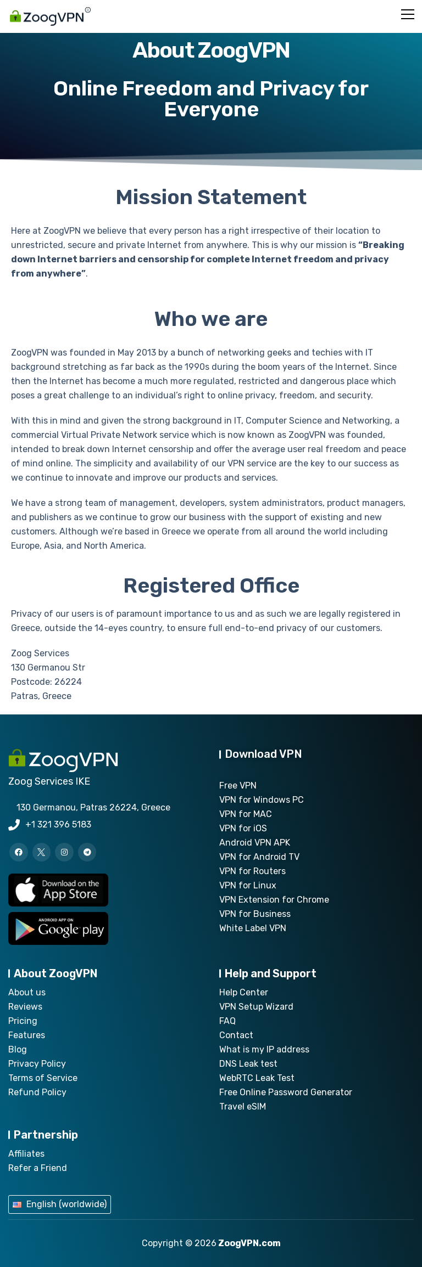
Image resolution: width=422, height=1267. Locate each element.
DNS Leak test (248, 1063)
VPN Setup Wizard (256, 1006)
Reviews (25, 1006)
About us (27, 992)
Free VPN (238, 785)
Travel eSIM (242, 1106)
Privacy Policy (37, 1063)
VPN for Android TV (259, 857)
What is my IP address (264, 1049)
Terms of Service (42, 1078)
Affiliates (26, 1153)
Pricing (22, 1021)
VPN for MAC (245, 814)
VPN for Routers (252, 871)
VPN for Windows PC (261, 800)
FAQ (227, 1021)
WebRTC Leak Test (257, 1078)
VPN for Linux (247, 885)
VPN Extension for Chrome (274, 899)
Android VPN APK (254, 842)
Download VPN (263, 754)
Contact (236, 1035)
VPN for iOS (243, 828)
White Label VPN (252, 928)
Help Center (243, 992)
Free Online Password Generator (285, 1092)
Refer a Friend (37, 1168)
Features (26, 1035)
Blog (17, 1049)
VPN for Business (255, 914)
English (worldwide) (66, 1204)
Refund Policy (37, 1092)
